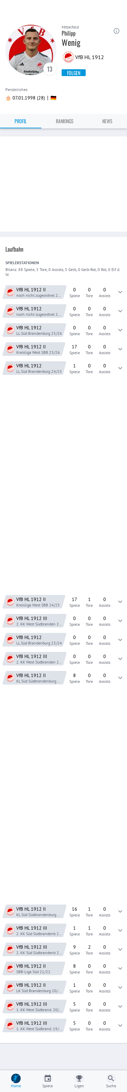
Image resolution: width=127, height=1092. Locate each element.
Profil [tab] (21, 121)
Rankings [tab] (64, 121)
